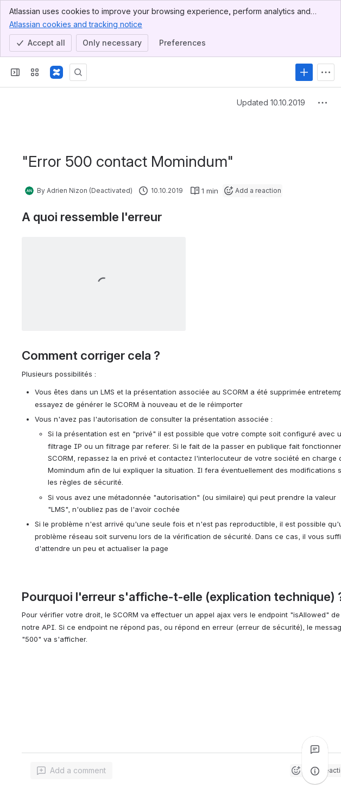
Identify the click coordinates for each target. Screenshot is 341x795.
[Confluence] (56, 72)
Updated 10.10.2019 (271, 102)
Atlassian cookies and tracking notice (75, 24)
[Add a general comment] (71, 770)
